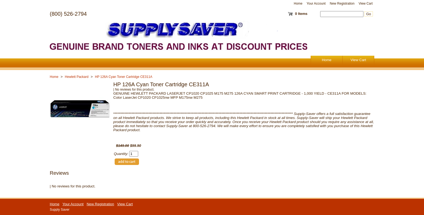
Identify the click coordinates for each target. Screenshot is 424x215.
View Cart (366, 3)
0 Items (301, 14)
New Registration (342, 3)
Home (298, 3)
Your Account (316, 3)
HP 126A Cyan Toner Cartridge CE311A (123, 77)
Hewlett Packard (76, 77)
